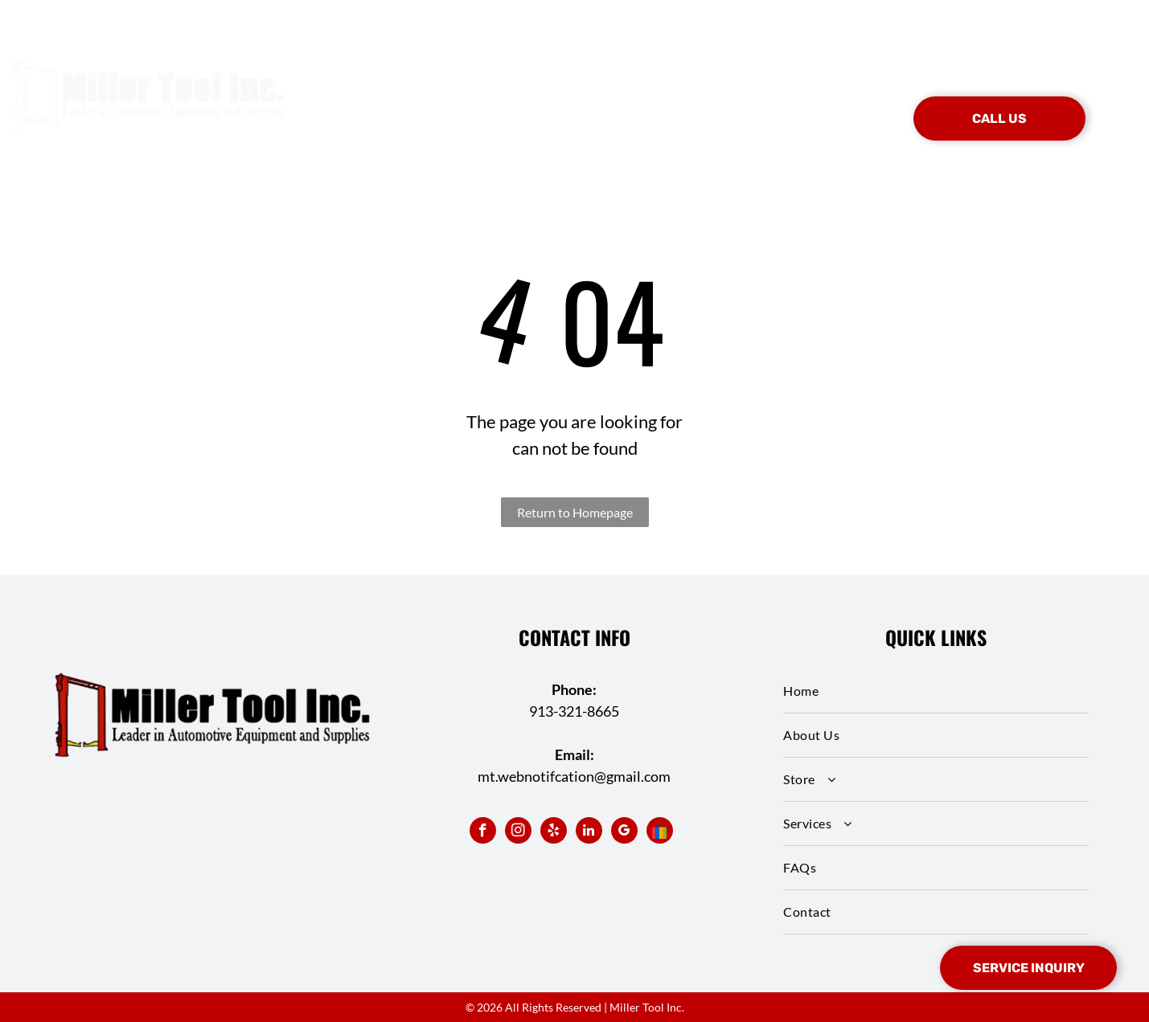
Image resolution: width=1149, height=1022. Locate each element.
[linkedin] (589, 832)
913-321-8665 (574, 711)
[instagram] (518, 832)
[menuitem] (389, 94)
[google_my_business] (624, 832)
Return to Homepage (575, 512)
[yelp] (553, 832)
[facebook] (483, 832)
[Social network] (659, 832)
